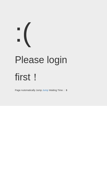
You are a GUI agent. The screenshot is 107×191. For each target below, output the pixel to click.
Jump (45, 90)
